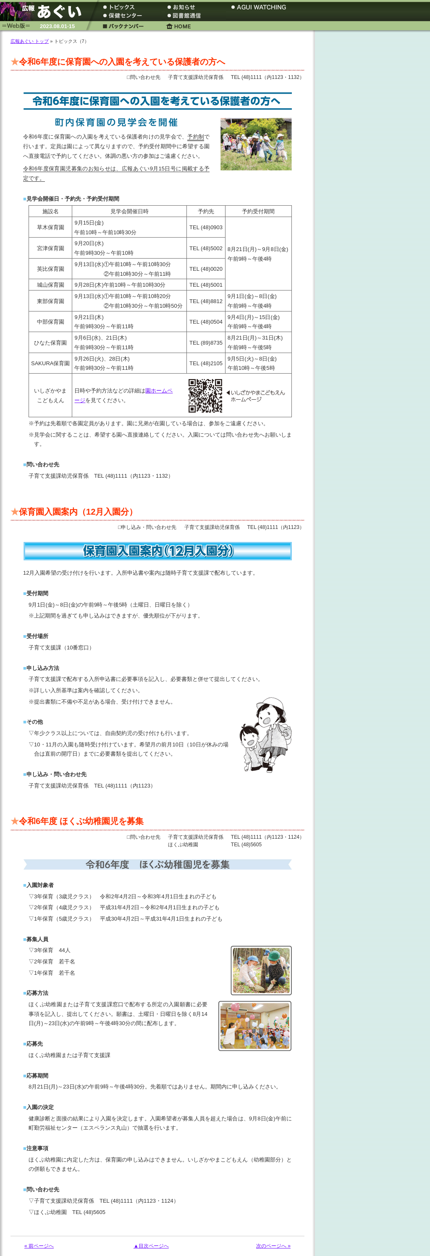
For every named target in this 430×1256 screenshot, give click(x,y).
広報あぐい (44, 11)
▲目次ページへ (151, 1246)
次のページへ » (273, 1246)
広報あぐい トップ (29, 41)
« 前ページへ (39, 1246)
